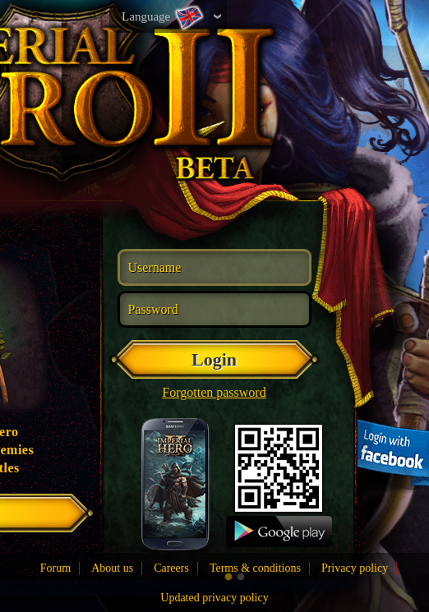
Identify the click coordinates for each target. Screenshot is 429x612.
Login (214, 359)
